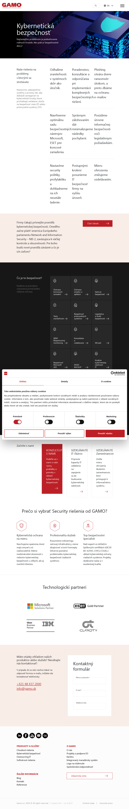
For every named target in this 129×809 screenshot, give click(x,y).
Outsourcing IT (24, 756)
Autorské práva (106, 803)
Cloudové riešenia (25, 750)
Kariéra (70, 756)
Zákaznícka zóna (78, 775)
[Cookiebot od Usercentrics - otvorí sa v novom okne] (113, 373)
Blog (19, 777)
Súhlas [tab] (22, 381)
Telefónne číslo (81, 703)
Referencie (22, 784)
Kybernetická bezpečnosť (29, 753)
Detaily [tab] (64, 381)
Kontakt (20, 781)
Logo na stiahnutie (75, 763)
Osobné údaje (88, 803)
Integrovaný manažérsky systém (82, 760)
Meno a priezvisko (83, 677)
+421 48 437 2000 (29, 684)
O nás (69, 750)
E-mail (79, 690)
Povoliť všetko (105, 433)
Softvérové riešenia (26, 760)
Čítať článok (92, 223)
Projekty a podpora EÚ (77, 753)
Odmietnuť (23, 433)
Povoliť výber (64, 433)
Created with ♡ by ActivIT (62, 803)
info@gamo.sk (26, 688)
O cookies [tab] (106, 381)
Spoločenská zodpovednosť (80, 766)
